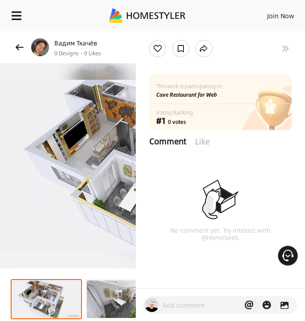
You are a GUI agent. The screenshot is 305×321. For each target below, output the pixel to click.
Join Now (280, 16)
